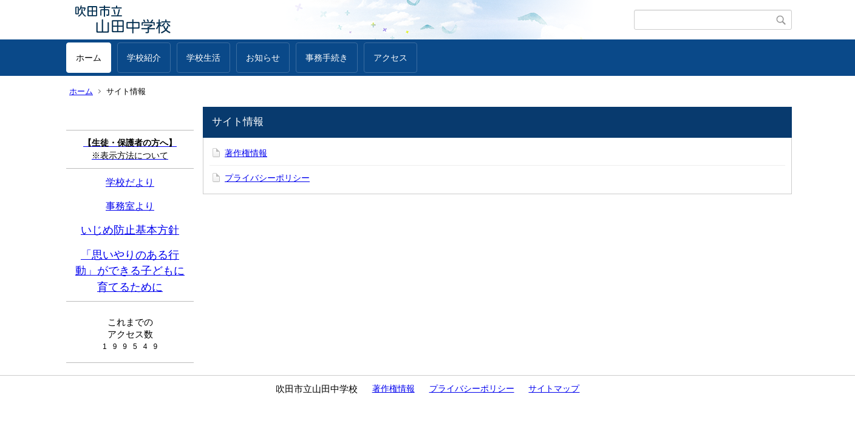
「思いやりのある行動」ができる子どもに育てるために (130, 271)
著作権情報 (246, 153)
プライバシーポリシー (267, 178)
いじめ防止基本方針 (130, 230)
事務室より (130, 205)
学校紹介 (144, 58)
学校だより (130, 182)
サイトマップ (553, 388)
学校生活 (203, 58)
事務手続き (326, 58)
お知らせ (263, 58)
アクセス (390, 58)
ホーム (88, 58)
